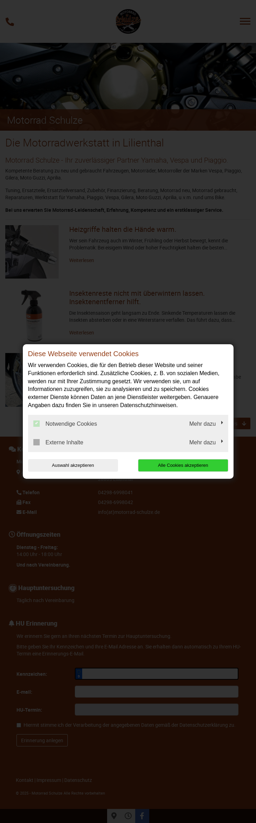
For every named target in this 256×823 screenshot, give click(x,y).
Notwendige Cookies (65, 423)
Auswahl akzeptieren (73, 465)
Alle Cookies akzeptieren (183, 465)
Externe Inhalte (58, 442)
